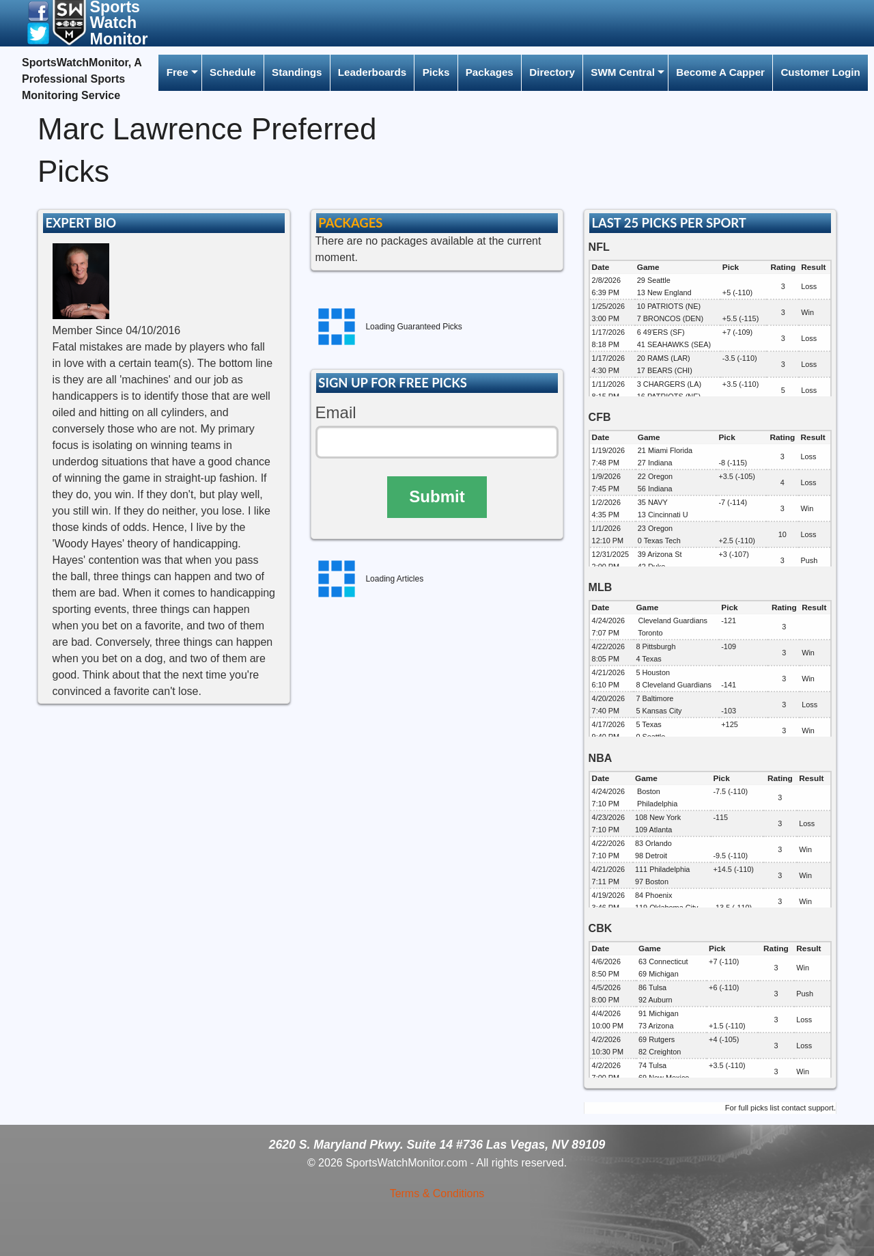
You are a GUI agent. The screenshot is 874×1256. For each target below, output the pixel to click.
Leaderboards (372, 72)
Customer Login (820, 72)
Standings (297, 72)
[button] (38, 10)
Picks (436, 72)
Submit (436, 496)
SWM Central (623, 72)
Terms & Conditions (437, 1193)
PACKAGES (350, 222)
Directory (552, 72)
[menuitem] (179, 73)
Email (335, 412)
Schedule (233, 72)
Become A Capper (720, 72)
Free (177, 72)
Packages (489, 72)
